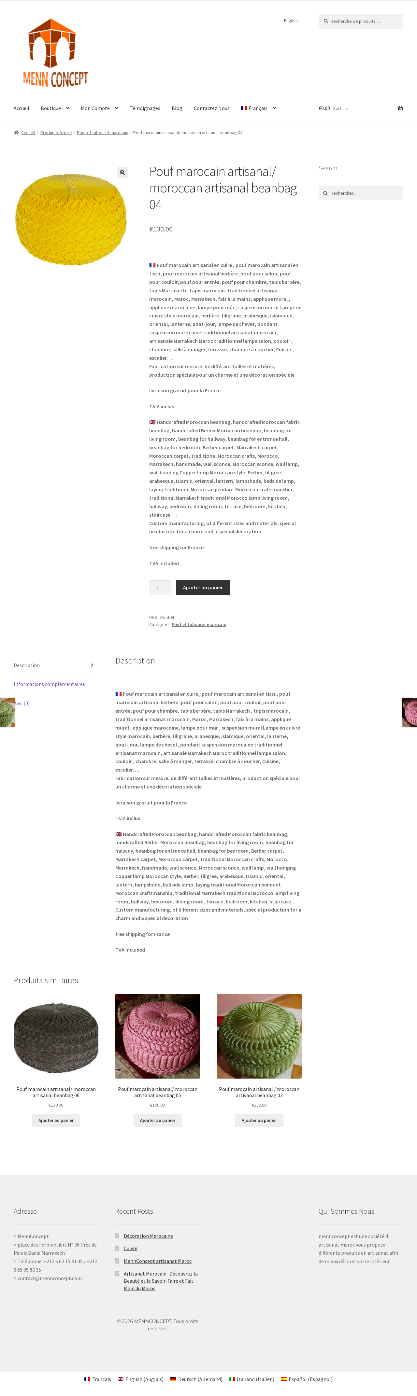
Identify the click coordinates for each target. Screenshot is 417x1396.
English (291, 20)
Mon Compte (95, 108)
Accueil (21, 108)
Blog (177, 108)
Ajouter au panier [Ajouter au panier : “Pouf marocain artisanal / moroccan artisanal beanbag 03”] (259, 1120)
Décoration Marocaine (148, 1236)
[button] (122, 172)
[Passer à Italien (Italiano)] (252, 1379)
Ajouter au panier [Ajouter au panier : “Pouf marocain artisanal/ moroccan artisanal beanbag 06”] (56, 1120)
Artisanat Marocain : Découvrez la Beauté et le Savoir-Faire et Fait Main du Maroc (161, 1280)
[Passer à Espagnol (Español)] (307, 1379)
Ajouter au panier (203, 587)
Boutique (51, 108)
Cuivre (130, 1248)
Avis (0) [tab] (22, 703)
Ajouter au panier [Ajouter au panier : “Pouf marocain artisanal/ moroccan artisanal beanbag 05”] (157, 1120)
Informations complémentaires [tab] (49, 684)
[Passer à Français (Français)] (97, 1379)
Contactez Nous (212, 108)
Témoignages (145, 108)
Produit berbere (56, 132)
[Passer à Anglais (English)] (140, 1379)
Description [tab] (27, 665)
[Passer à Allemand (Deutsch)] (196, 1379)
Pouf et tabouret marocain (102, 132)
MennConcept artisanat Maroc (158, 1261)
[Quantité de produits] (160, 587)
